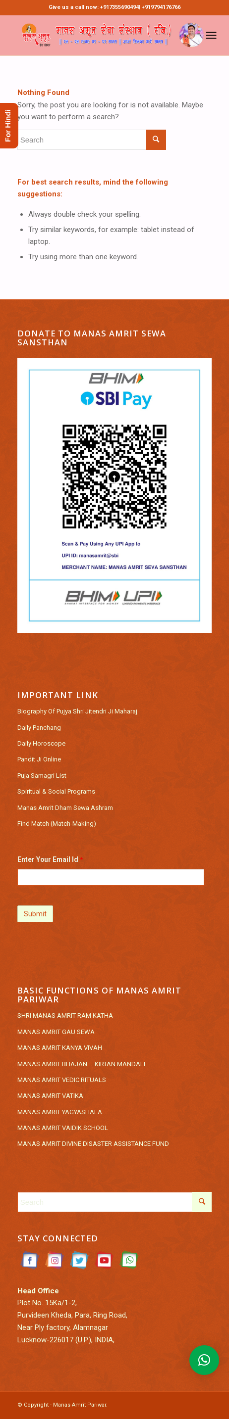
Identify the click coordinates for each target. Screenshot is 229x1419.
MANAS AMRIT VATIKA (50, 1095)
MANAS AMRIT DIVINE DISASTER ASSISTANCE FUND (93, 1143)
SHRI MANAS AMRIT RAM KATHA (65, 1015)
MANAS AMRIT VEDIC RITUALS (61, 1080)
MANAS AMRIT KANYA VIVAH (59, 1047)
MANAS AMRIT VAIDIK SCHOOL (62, 1128)
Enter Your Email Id (50, 859)
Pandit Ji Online (39, 759)
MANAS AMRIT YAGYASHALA (59, 1112)
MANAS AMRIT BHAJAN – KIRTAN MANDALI (81, 1064)
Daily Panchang (39, 727)
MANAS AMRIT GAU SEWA (56, 1032)
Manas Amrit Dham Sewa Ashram (65, 807)
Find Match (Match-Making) (56, 823)
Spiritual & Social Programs (56, 791)
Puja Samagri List (41, 775)
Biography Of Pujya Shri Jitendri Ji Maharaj (77, 711)
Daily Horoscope (41, 743)
